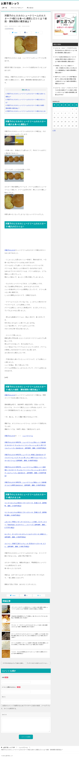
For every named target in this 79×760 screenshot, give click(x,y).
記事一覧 (4, 7)
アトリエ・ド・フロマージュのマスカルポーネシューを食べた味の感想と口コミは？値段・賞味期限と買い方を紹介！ (29, 625)
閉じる (27, 90)
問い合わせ (30, 7)
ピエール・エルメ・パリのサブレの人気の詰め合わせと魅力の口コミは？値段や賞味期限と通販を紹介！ (66, 50)
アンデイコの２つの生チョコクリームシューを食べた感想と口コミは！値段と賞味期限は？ (39, 663)
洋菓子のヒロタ (10, 250)
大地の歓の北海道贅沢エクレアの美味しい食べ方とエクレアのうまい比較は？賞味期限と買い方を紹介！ (29, 617)
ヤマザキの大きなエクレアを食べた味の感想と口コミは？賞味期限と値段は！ (14, 663)
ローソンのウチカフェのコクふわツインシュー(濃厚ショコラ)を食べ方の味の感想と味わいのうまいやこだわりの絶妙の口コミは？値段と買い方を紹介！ (29, 635)
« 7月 (54, 130)
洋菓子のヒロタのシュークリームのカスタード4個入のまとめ (25, 111)
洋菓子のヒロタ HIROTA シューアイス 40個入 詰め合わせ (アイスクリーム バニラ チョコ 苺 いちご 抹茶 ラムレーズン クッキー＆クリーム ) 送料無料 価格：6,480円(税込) (25, 457)
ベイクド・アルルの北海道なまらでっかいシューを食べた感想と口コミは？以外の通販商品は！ (29, 652)
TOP (9, 747)
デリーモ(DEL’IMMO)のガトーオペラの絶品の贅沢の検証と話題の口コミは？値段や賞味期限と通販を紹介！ (65, 59)
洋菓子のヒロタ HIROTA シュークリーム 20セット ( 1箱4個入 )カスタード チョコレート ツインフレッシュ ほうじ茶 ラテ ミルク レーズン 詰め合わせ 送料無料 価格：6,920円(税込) (25, 445)
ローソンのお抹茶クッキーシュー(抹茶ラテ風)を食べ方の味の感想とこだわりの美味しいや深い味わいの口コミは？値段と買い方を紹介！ (29, 643)
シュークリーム (9, 28)
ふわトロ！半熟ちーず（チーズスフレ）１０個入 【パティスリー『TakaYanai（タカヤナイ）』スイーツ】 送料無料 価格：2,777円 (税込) (26, 524)
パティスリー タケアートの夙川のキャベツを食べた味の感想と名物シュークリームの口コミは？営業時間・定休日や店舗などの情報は (29, 608)
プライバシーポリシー (17, 7)
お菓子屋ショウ (10, 3)
